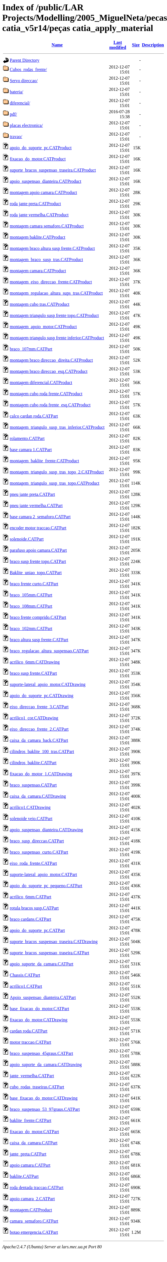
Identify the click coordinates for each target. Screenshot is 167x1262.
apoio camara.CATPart (30, 1165)
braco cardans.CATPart (30, 919)
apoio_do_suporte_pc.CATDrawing (41, 695)
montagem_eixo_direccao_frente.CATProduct (51, 282)
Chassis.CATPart (25, 975)
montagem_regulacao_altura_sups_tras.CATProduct (56, 293)
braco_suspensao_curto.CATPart (39, 852)
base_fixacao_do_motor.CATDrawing (44, 1098)
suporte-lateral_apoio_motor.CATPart (43, 874)
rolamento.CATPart (27, 438)
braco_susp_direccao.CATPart (37, 841)
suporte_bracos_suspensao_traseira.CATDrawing (54, 941)
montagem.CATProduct (31, 1209)
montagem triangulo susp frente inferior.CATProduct (57, 337)
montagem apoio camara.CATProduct (43, 192)
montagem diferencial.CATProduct (41, 382)
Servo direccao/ (24, 80)
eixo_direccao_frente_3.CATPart (39, 706)
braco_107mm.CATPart (31, 349)
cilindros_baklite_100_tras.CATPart (42, 751)
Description (153, 44)
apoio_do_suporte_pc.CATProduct (41, 147)
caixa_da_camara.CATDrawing (38, 796)
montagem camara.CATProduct (38, 270)
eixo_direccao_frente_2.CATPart (39, 729)
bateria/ (16, 91)
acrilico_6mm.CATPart (30, 896)
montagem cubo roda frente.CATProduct (46, 393)
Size (136, 44)
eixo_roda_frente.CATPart (33, 863)
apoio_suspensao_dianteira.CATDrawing (46, 829)
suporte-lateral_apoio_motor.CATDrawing (48, 684)
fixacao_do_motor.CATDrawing (38, 1019)
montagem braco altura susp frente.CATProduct (52, 248)
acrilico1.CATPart (26, 986)
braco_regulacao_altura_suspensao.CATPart (49, 650)
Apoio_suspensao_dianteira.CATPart (43, 997)
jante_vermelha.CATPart (32, 1075)
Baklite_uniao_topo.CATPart (36, 572)
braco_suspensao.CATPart (33, 785)
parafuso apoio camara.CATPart (38, 550)
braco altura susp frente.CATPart (39, 639)
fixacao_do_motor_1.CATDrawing (41, 773)
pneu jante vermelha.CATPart (36, 505)
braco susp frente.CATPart (33, 673)
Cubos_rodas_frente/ (28, 69)
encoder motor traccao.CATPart (38, 527)
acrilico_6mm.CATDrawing (35, 662)
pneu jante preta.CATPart (32, 494)
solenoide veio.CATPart (31, 818)
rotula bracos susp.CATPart (34, 908)
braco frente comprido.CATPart (38, 617)
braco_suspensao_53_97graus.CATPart (45, 1109)
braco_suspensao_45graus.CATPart (41, 1053)
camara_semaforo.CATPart (34, 1221)
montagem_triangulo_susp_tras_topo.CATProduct (54, 483)
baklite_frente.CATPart (30, 1120)
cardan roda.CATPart (28, 1031)
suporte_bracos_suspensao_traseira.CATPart (49, 952)
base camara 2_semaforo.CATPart (40, 516)
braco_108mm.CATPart (31, 606)
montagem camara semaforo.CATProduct (47, 226)
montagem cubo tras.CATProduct (39, 304)
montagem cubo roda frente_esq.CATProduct (50, 404)
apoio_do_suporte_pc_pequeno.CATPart (46, 885)
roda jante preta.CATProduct (35, 203)
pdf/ (13, 114)
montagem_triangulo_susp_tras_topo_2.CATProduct (57, 472)
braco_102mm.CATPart (31, 628)
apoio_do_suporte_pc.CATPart (37, 930)
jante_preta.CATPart (28, 1154)
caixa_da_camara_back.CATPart (39, 740)
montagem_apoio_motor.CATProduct (43, 326)
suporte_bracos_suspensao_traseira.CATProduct (53, 170)
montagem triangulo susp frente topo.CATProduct (54, 315)
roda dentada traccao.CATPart (36, 1187)
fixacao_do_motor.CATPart (34, 1131)
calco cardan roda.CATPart (34, 416)
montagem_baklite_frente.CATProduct (44, 460)
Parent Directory (24, 60)
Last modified (117, 45)
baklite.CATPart (24, 1176)
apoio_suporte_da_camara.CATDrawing (46, 1064)
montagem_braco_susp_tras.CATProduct (46, 259)
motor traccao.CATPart (30, 1042)
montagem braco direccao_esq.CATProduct (49, 371)
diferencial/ (20, 103)
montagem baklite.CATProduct (37, 237)
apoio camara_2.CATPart (32, 1198)
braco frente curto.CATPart (34, 583)
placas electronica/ (26, 125)
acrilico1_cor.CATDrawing (34, 718)
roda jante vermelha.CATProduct (39, 214)
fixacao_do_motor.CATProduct (38, 159)
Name (57, 44)
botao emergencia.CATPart (34, 1232)
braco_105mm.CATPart (31, 595)
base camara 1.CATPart (31, 449)
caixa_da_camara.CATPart (33, 1142)
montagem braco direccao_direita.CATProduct (51, 360)
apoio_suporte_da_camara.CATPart (41, 964)
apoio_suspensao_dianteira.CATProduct (45, 181)
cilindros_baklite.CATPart (33, 762)
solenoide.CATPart (26, 539)
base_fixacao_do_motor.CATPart (39, 1008)
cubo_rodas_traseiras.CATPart (37, 1087)
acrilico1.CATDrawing (30, 807)
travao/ (16, 136)
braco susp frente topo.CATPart (38, 561)
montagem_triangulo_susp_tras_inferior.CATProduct (57, 427)
